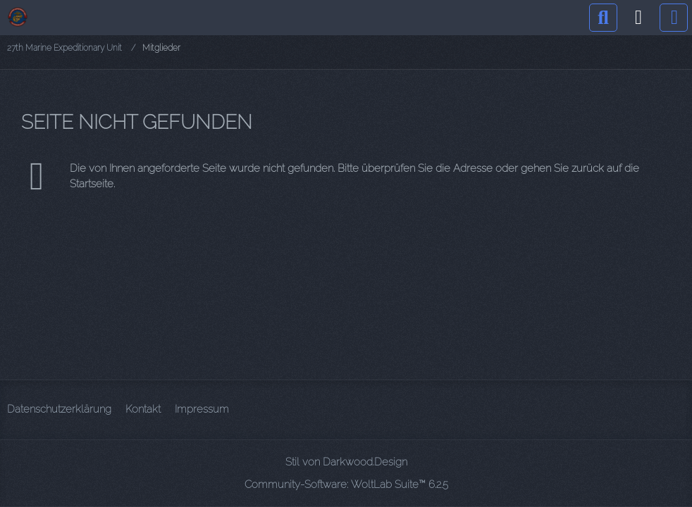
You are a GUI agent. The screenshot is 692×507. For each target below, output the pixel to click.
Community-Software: (346, 484)
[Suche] (603, 18)
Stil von (346, 462)
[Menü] (674, 18)
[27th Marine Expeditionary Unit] (17, 17)
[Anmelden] (638, 17)
